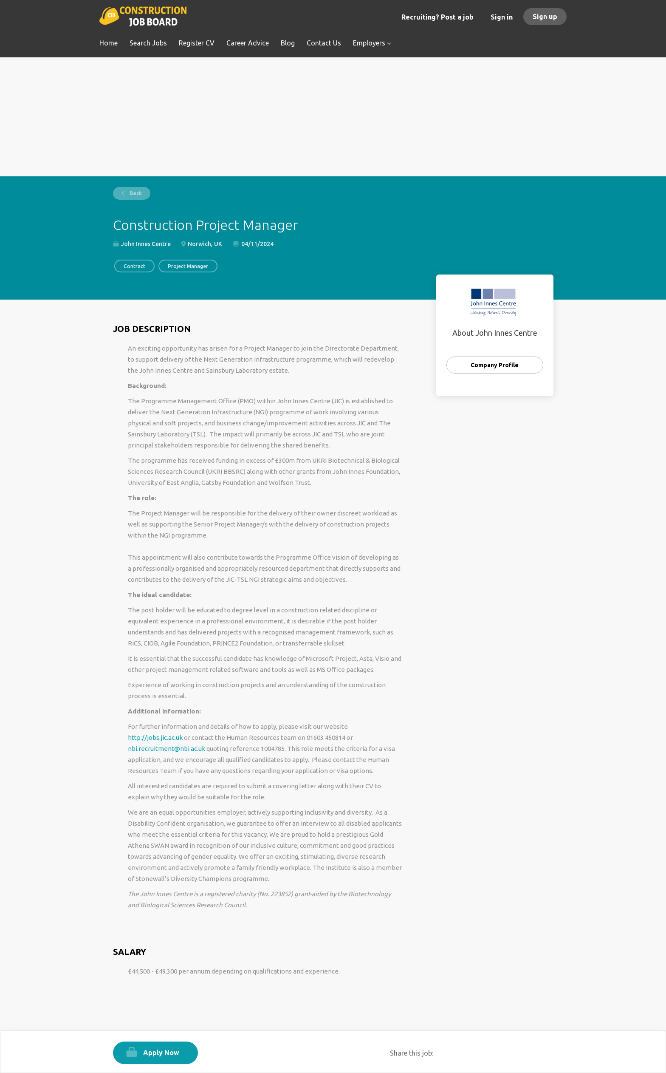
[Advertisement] (333, 116)
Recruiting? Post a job (437, 17)
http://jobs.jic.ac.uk (155, 737)
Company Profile (495, 365)
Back (135, 193)
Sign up (545, 16)
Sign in (502, 17)
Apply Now (161, 1052)
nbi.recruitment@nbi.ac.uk (166, 748)
